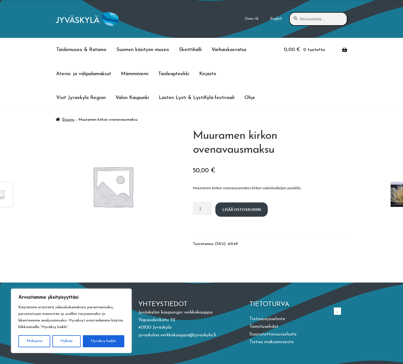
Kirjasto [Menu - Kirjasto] (207, 74)
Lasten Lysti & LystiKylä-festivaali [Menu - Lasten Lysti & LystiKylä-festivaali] (197, 97)
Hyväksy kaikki (103, 341)
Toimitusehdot (263, 326)
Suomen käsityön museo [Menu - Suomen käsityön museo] (142, 49)
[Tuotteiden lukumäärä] (202, 208)
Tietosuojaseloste (267, 319)
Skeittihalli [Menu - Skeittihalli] (190, 49)
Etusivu (68, 120)
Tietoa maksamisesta (271, 342)
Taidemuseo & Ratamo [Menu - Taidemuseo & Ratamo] (81, 49)
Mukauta (34, 341)
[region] (71, 321)
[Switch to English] (276, 19)
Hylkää (66, 341)
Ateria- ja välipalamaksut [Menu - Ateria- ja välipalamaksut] (83, 74)
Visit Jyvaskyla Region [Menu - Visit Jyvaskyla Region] (81, 97)
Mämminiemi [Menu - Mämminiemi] (134, 74)
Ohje (249, 97)
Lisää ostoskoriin (241, 209)
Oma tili (251, 19)
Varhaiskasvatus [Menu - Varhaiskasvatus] (229, 49)
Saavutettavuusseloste (273, 334)
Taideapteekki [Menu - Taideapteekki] (173, 74)
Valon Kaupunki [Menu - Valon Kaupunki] (132, 97)
